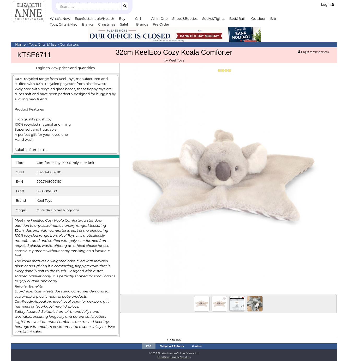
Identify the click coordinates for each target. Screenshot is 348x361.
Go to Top (174, 340)
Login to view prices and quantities (65, 68)
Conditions (163, 357)
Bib (273, 18)
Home (20, 44)
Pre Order (161, 24)
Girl (138, 18)
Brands (142, 24)
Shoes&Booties (185, 18)
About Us (185, 357)
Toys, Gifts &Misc (63, 24)
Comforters (69, 44)
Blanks (87, 24)
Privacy (175, 357)
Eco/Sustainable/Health (94, 18)
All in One (159, 18)
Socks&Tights (213, 18)
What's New (60, 18)
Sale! (124, 24)
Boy (122, 18)
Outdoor (258, 18)
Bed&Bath (238, 18)
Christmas (106, 24)
